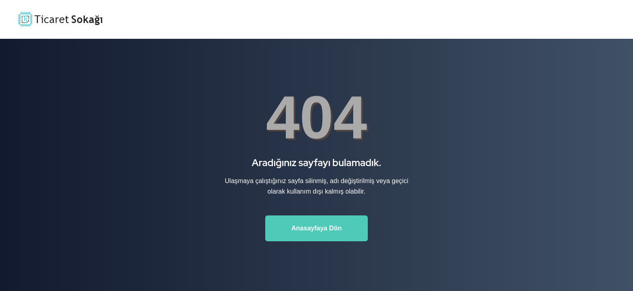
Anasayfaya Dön (316, 228)
